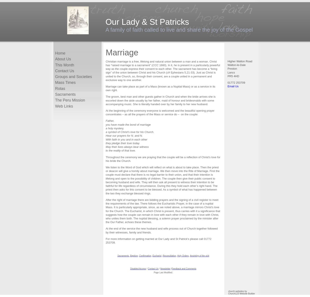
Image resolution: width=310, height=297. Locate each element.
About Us (63, 59)
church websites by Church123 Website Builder (241, 292)
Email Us (233, 86)
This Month (64, 65)
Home (60, 53)
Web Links (64, 106)
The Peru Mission (70, 100)
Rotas (60, 88)
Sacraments (65, 94)
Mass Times (65, 82)
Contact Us (64, 71)
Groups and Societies (73, 77)
